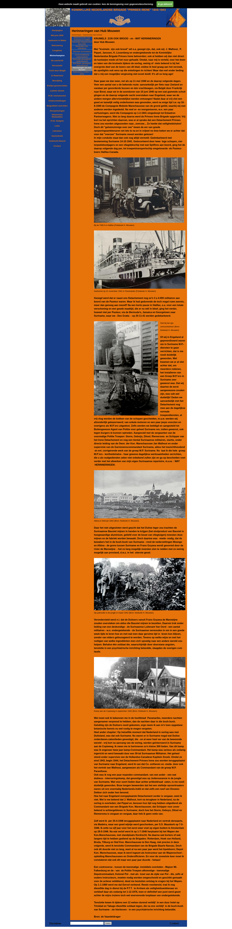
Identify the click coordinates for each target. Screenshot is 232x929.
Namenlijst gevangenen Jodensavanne (82, 60)
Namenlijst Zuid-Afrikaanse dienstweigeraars (82, 48)
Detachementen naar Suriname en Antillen (82, 39)
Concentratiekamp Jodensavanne (82, 56)
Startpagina (57, 30)
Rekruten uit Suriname (82, 52)
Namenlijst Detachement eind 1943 (82, 43)
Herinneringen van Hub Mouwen (82, 69)
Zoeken (108, 923)
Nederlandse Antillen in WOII (82, 73)
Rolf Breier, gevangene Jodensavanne (82, 64)
